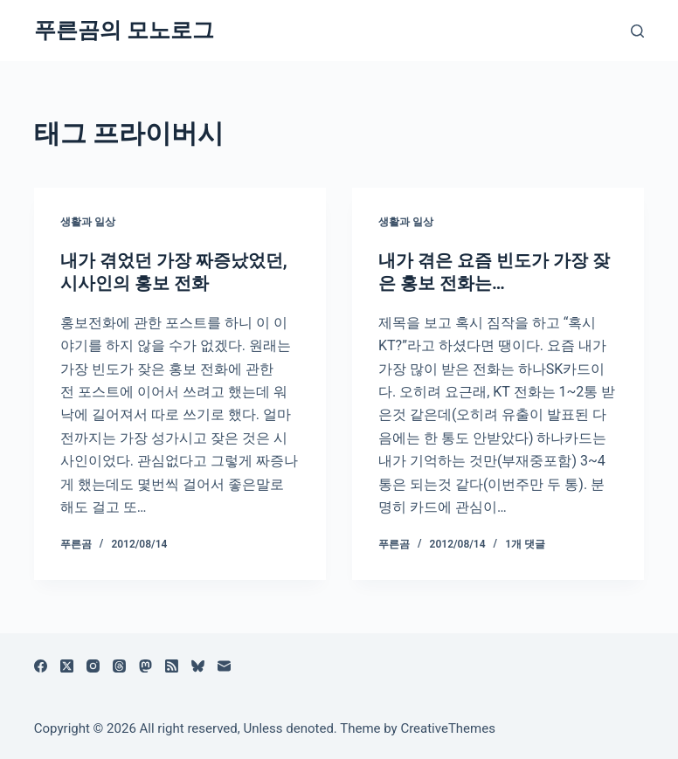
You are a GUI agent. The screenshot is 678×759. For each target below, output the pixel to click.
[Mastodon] (145, 666)
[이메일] (224, 666)
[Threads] (119, 666)
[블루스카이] (197, 666)
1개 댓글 (525, 544)
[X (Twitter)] (66, 666)
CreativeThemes (447, 728)
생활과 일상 (87, 222)
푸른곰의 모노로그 (124, 30)
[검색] (637, 31)
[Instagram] (93, 666)
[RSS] (171, 666)
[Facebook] (40, 666)
